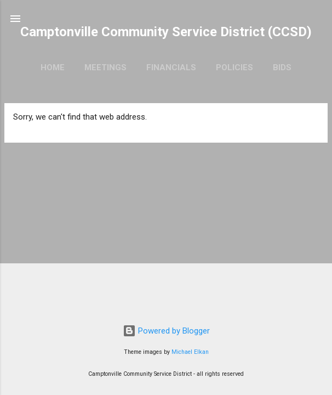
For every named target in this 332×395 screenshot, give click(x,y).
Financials (171, 67)
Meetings (105, 67)
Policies (234, 67)
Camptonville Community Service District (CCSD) (166, 32)
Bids (282, 67)
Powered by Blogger (166, 331)
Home (53, 67)
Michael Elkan (190, 352)
